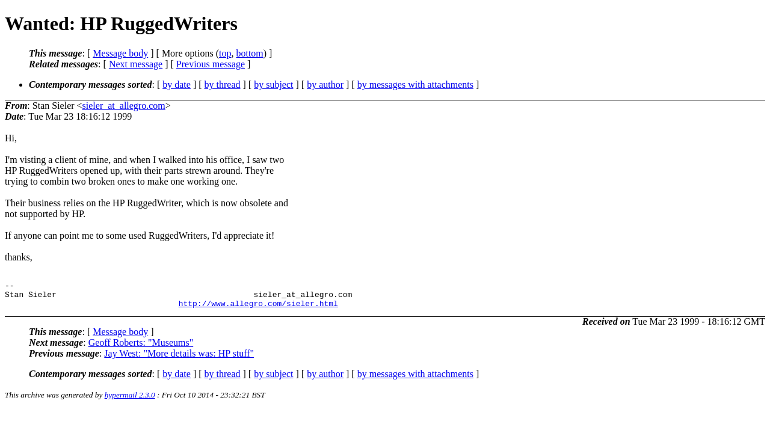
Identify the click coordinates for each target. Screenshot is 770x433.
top (225, 53)
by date (176, 84)
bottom (249, 53)
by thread (223, 84)
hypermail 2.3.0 (130, 400)
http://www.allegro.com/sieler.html (258, 308)
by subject (273, 84)
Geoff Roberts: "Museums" (141, 348)
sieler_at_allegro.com (123, 105)
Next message (135, 64)
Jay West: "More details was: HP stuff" (179, 359)
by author (325, 84)
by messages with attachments (415, 84)
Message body (120, 53)
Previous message (210, 64)
